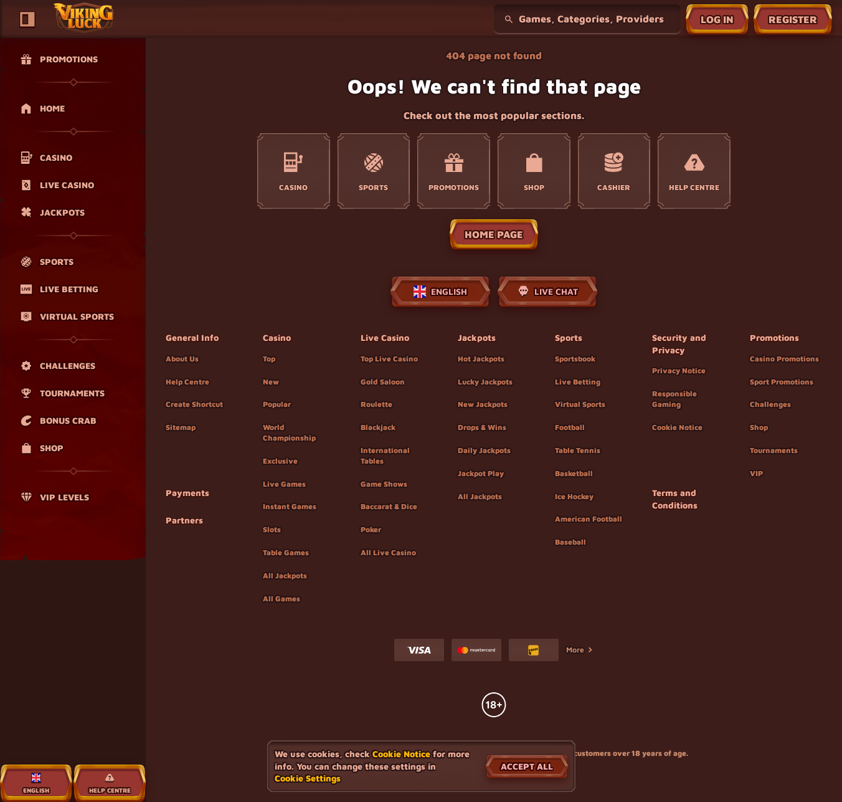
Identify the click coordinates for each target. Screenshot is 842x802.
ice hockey (574, 496)
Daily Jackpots (484, 450)
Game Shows (384, 484)
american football (588, 518)
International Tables (385, 455)
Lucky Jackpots (485, 381)
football (570, 427)
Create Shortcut (194, 404)
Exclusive (280, 460)
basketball (574, 473)
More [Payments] (580, 649)
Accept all (527, 766)
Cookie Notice (677, 427)
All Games (281, 598)
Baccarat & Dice (389, 506)
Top (269, 358)
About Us (182, 358)
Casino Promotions (784, 358)
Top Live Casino (389, 358)
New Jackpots (483, 404)
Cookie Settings (308, 778)
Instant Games (289, 506)
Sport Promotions (781, 381)
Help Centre (187, 381)
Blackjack (378, 427)
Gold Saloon (383, 381)
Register (793, 19)
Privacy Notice (679, 370)
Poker (371, 529)
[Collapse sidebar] (27, 19)
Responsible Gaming (674, 399)
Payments (187, 492)
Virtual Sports (580, 404)
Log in (717, 19)
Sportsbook (575, 358)
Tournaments (774, 450)
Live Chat (547, 291)
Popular (277, 404)
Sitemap (181, 427)
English (440, 291)
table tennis (577, 450)
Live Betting (577, 381)
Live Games (284, 484)
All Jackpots (285, 575)
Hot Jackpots (481, 358)
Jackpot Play (481, 473)
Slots (272, 529)
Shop (759, 427)
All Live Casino (388, 552)
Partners (184, 520)
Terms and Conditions (675, 498)
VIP (756, 473)
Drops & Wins (482, 427)
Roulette (376, 404)
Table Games (286, 552)
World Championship (289, 432)
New (271, 381)
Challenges (770, 404)
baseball (570, 542)
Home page (494, 234)
